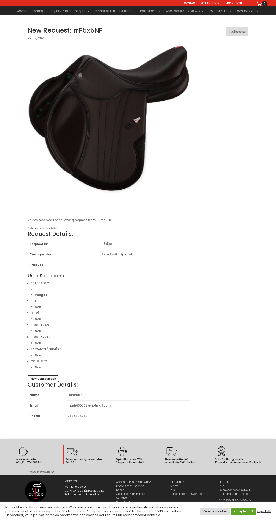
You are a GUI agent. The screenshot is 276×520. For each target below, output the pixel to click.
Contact (190, 3)
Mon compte (234, 3)
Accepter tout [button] (243, 511)
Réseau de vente (211, 3)
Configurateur (247, 11)
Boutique (39, 11)
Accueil (22, 11)
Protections (147, 11)
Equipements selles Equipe (68, 11)
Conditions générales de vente (84, 490)
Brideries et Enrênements (112, 11)
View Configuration (43, 378)
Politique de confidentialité (82, 494)
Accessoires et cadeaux (183, 11)
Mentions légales (76, 487)
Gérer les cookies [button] (215, 511)
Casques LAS (218, 11)
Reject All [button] (264, 511)
